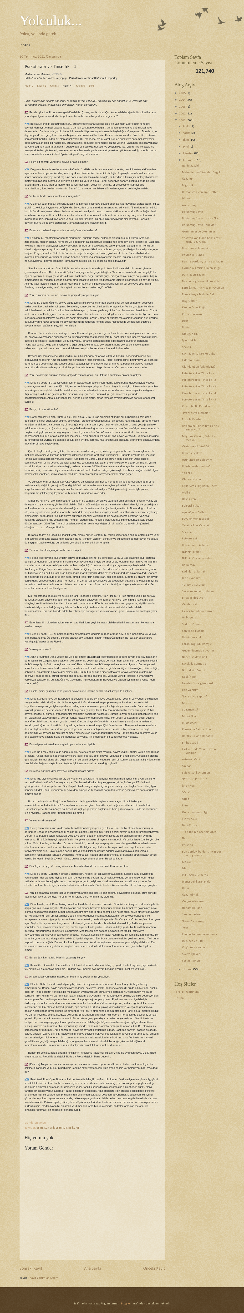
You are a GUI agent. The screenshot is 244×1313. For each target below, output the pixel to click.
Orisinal (179, 998)
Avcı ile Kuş (189, 205)
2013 (183, 106)
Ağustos (188, 153)
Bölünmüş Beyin (192, 211)
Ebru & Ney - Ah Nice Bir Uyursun (203, 287)
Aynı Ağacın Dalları (194, 512)
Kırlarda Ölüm (191, 360)
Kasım (187, 132)
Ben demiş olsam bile (196, 248)
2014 (183, 99)
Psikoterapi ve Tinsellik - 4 (199, 393)
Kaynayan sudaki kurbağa (198, 353)
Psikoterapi (189, 538)
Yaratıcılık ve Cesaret (195, 525)
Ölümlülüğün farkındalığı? (198, 366)
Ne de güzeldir (191, 165)
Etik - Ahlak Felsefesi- (195, 875)
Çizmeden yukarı (192, 314)
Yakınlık (187, 472)
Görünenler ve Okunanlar (198, 231)
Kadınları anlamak (193, 571)
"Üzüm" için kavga (193, 921)
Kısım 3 (54, 85)
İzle (184, 868)
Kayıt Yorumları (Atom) (44, 1277)
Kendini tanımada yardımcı (199, 934)
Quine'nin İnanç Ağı (195, 812)
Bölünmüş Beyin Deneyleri (199, 225)
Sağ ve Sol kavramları (196, 772)
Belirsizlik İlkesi (192, 505)
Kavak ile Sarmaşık (194, 663)
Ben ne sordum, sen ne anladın (202, 261)
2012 (183, 113)
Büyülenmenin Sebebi (196, 518)
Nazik (185, 838)
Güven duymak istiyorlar (198, 650)
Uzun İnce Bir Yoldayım (197, 459)
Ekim (186, 139)
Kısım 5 (80, 85)
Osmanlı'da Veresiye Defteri (200, 192)
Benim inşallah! (192, 453)
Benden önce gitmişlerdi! (198, 683)
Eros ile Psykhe (192, 419)
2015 (183, 93)
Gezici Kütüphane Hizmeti (198, 611)
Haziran (188, 969)
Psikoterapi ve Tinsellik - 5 (199, 399)
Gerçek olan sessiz (194, 901)
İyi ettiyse (188, 785)
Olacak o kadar (192, 479)
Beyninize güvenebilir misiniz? (201, 281)
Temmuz (188, 160)
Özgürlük (187, 178)
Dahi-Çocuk (189, 825)
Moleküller (189, 716)
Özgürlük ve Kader (193, 947)
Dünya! (186, 198)
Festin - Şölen (191, 960)
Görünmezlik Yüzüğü (195, 446)
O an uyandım (191, 578)
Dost (185, 320)
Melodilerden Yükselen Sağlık (201, 172)
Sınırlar (186, 766)
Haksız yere (189, 499)
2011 (183, 120)
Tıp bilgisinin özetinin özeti (199, 832)
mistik (63, 1127)
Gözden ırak (190, 604)
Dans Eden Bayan (193, 274)
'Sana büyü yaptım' (194, 696)
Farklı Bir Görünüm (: (187, 991)
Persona (187, 845)
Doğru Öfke (189, 301)
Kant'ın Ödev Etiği (193, 307)
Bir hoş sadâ (190, 742)
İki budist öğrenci (193, 670)
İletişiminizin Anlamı (195, 545)
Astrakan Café (191, 759)
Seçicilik (187, 347)
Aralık (187, 126)
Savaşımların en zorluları (198, 591)
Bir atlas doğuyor (193, 597)
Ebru (185, 805)
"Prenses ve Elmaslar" (196, 413)
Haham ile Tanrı (192, 907)
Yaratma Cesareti (193, 584)
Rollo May (188, 565)
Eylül (186, 146)
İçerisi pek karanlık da (196, 881)
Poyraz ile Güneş (193, 255)
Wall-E (186, 492)
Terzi (185, 927)
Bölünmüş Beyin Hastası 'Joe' (201, 218)
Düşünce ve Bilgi (192, 941)
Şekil (91, 85)
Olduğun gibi (190, 334)
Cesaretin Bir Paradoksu (197, 406)
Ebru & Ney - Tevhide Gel (198, 294)
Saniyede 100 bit (193, 630)
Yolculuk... (51, 20)
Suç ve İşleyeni (191, 954)
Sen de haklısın (192, 914)
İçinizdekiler (190, 340)
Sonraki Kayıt (31, 1268)
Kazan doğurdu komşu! (197, 644)
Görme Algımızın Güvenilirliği (200, 268)
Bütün (186, 327)
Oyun (185, 888)
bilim (39, 1127)
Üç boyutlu (189, 617)
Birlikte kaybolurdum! (196, 466)
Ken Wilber (51, 1127)
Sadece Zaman (191, 624)
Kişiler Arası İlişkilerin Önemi (200, 486)
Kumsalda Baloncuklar (196, 729)
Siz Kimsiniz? (190, 709)
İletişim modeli (192, 637)
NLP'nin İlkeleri (191, 551)
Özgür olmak (190, 894)
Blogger (126, 1303)
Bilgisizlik (187, 185)
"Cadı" (186, 792)
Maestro (187, 703)
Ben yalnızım (190, 689)
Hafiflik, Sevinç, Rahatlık (197, 736)
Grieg (185, 798)
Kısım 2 (41, 85)
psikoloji (74, 1127)
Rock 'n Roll (189, 676)
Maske (186, 862)
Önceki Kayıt (154, 1268)
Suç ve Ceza (189, 818)
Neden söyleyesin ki (195, 657)
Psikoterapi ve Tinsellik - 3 (199, 386)
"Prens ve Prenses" (194, 779)
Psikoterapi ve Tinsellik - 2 (199, 379)
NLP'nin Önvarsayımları (197, 558)
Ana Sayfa (92, 1268)
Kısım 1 (29, 85)
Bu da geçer (189, 723)
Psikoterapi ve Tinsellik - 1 (199, 373)
